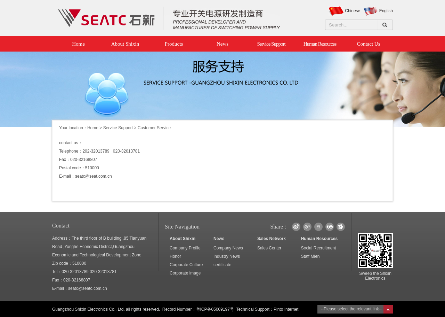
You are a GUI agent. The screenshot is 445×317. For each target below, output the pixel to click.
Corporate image (185, 273)
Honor (175, 256)
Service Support (271, 44)
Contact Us (368, 44)
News (222, 44)
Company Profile (185, 248)
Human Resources (320, 44)
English (386, 10)
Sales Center (269, 248)
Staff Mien (310, 256)
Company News (228, 248)
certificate (222, 264)
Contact (61, 226)
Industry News (226, 256)
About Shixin (125, 44)
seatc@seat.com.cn (93, 176)
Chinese (352, 10)
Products (174, 44)
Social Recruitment (318, 248)
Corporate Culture (186, 264)
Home (76, 44)
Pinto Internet (286, 309)
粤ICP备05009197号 (215, 309)
